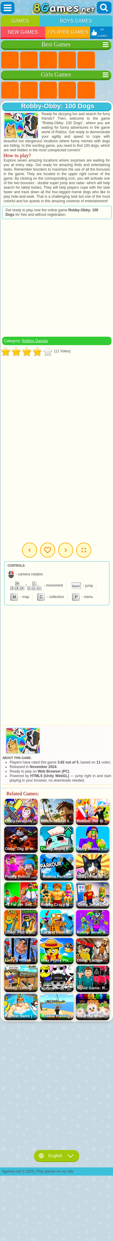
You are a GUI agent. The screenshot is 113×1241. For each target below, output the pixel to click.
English (56, 1155)
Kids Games (67, 60)
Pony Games (10, 90)
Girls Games (29, 60)
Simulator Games (48, 60)
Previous (29, 550)
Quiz (86, 90)
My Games (47, 550)
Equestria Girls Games (29, 90)
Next (65, 550)
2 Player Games (68, 32)
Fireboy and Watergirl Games (48, 90)
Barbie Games (67, 90)
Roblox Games (35, 341)
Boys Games (76, 21)
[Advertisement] (56, 277)
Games (20, 21)
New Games (23, 32)
